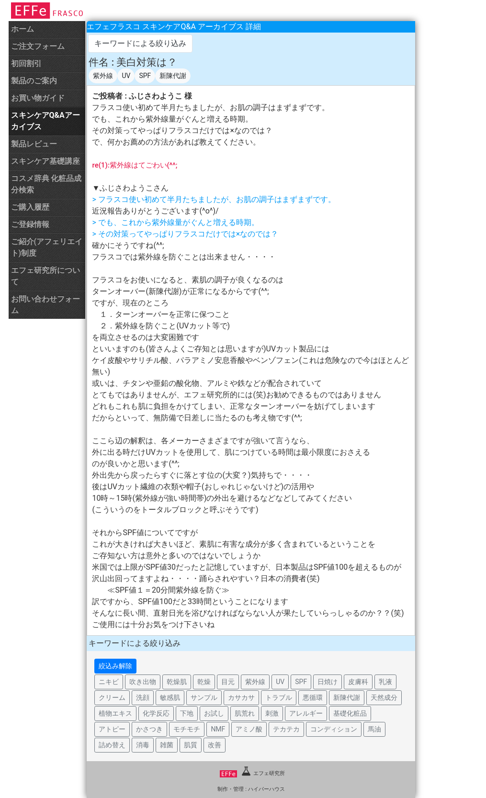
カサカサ (241, 697)
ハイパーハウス (266, 789)
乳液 (385, 682)
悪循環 (313, 697)
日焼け (327, 682)
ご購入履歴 (30, 207)
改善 (214, 745)
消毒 (142, 745)
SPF (145, 75)
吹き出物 (142, 682)
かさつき (149, 729)
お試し (214, 713)
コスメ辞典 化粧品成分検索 (46, 184)
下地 (186, 713)
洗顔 (142, 697)
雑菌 (166, 745)
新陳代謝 (172, 75)
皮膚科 (358, 682)
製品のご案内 (34, 80)
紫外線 (103, 75)
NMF (218, 729)
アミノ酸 (249, 729)
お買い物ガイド (38, 97)
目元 (228, 682)
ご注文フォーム (38, 46)
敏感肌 (170, 697)
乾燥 (204, 682)
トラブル (278, 697)
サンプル (204, 697)
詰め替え (112, 745)
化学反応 (156, 713)
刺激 (272, 713)
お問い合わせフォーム (45, 304)
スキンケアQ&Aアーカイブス (45, 121)
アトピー (112, 729)
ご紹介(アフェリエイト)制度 (47, 247)
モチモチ (186, 729)
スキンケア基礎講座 (45, 161)
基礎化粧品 (350, 713)
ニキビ (109, 682)
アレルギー (306, 713)
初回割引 (26, 63)
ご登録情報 (30, 224)
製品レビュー (34, 143)
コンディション (333, 729)
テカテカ (286, 729)
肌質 (190, 745)
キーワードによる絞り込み (140, 43)
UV (126, 75)
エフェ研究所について (45, 276)
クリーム (112, 697)
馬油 (374, 729)
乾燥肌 (177, 682)
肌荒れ (245, 713)
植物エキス (115, 713)
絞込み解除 (115, 666)
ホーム (22, 29)
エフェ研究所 (252, 773)
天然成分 (384, 697)
